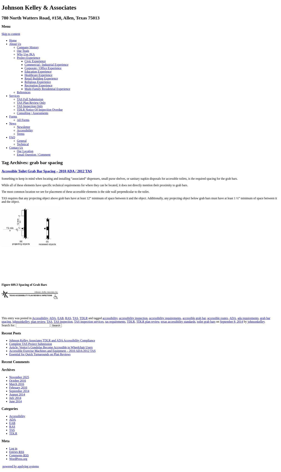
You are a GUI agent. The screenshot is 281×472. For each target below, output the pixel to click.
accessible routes (217, 318)
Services (14, 95)
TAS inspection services (89, 321)
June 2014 (15, 401)
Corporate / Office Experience (43, 68)
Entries (16, 452)
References (23, 92)
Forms (13, 116)
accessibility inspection (133, 318)
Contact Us (16, 147)
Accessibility (25, 130)
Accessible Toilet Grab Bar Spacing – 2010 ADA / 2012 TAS (47, 171)
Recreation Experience (38, 85)
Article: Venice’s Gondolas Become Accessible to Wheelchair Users (51, 347)
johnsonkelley (21, 321)
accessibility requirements (165, 318)
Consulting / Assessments (32, 113)
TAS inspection (63, 321)
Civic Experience (35, 61)
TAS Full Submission (30, 99)
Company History (28, 47)
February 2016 (18, 387)
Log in (13, 448)
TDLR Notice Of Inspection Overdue (40, 109)
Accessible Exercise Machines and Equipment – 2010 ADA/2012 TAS (52, 350)
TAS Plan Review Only (31, 102)
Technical (23, 144)
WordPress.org (18, 458)
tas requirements (115, 321)
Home (13, 40)
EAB (61, 318)
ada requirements (248, 318)
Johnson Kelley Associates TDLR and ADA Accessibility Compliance (52, 340)
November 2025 (19, 377)
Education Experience (38, 71)
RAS (68, 318)
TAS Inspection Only (30, 106)
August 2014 (17, 394)
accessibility (110, 318)
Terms (21, 133)
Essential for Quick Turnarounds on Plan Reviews (40, 354)
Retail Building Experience (41, 78)
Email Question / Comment (34, 154)
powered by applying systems (20, 466)
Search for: (8, 325)
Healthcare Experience (38, 75)
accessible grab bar (194, 318)
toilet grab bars (206, 321)
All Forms (23, 120)
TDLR (84, 318)
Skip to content (11, 34)
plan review (38, 321)
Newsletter (23, 127)
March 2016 (16, 384)
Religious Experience (38, 82)
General (22, 140)
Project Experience (28, 57)
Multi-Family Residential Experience (47, 89)
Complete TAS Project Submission (30, 344)
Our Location (25, 151)
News (12, 123)
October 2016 (17, 380)
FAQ (12, 137)
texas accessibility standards (178, 321)
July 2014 (15, 398)
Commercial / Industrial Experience (46, 64)
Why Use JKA (26, 54)
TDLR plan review (147, 321)
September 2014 (19, 391)
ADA (52, 318)
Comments (19, 455)
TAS (75, 318)
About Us (15, 44)
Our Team (23, 50)
